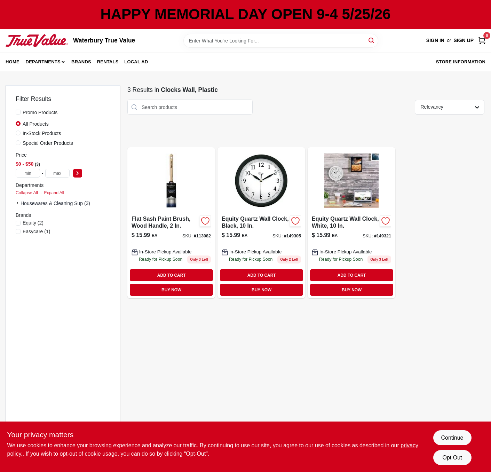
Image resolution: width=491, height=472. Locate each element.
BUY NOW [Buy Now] (171, 290)
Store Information (460, 61)
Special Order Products (48, 143)
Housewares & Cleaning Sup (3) (55, 203)
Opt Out (452, 458)
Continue (452, 438)
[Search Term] (280, 41)
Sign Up (463, 40)
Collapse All (27, 192)
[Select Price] (77, 173)
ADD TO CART (171, 275)
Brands (81, 61)
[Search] (372, 40)
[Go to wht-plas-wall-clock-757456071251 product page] (351, 222)
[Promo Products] (18, 112)
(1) (36, 231)
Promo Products (40, 112)
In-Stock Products (42, 133)
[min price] (28, 173)
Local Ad (136, 61)
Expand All (54, 192)
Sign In (435, 40)
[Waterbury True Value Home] (37, 40)
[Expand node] (18, 203)
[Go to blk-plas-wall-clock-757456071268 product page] (261, 222)
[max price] (57, 173)
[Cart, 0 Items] (481, 40)
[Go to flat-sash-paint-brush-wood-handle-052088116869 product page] (171, 222)
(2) (33, 223)
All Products (36, 124)
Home (12, 61)
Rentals (108, 61)
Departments (43, 61)
